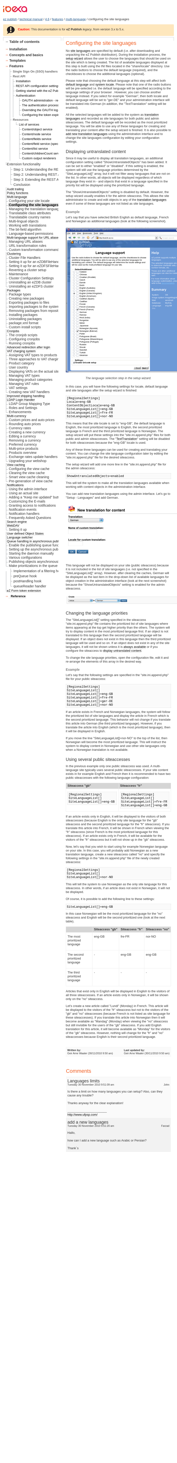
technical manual (31, 19)
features (57, 19)
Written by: (74, 1050)
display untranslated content (122, 650)
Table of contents (24, 42)
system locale (104, 84)
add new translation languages (87, 134)
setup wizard (74, 58)
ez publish (10, 19)
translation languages (151, 199)
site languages (81, 51)
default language (77, 84)
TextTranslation (126, 439)
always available (134, 647)
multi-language (76, 19)
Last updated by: (134, 1050)
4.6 (47, 19)
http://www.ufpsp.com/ (82, 1114)
